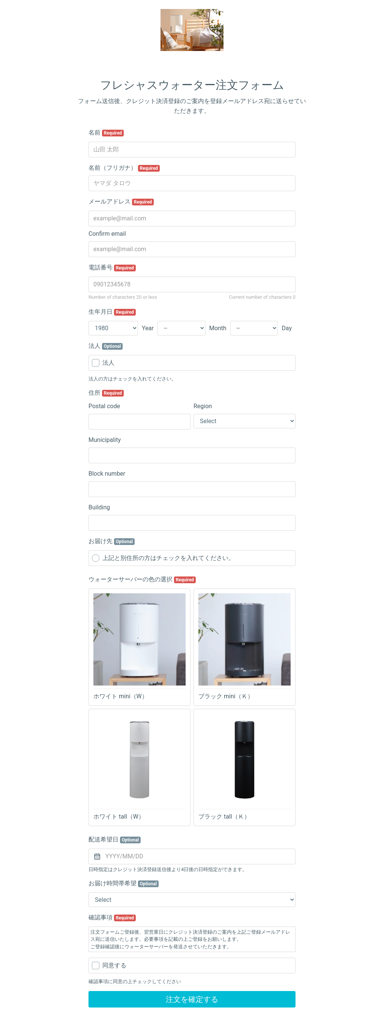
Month (217, 328)
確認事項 (112, 917)
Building (99, 507)
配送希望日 (114, 839)
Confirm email (107, 233)
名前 (106, 132)
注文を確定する (192, 999)
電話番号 (112, 267)
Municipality (104, 439)
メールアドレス (121, 201)
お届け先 (111, 541)
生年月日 (112, 312)
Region (203, 406)
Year (148, 328)
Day (287, 328)
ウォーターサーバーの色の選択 (142, 579)
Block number (106, 473)
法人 (105, 346)
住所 (106, 393)
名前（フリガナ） (124, 168)
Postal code (104, 406)
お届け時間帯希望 (123, 883)
